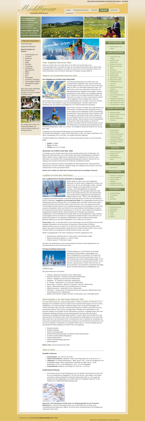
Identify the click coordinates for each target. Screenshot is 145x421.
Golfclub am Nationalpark (114, 154)
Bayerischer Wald (45, 418)
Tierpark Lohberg (115, 72)
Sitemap (116, 420)
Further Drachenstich (117, 134)
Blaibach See (114, 116)
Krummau (113, 70)
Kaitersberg (113, 209)
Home (68, 10)
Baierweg (113, 211)
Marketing (37, 418)
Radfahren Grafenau (116, 185)
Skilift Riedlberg (115, 193)
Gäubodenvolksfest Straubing (116, 142)
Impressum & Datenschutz (98, 420)
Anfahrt (114, 10)
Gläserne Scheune (116, 64)
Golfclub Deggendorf (116, 152)
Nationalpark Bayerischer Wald (115, 76)
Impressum (113, 167)
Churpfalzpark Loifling (117, 104)
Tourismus (32, 418)
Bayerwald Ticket (115, 79)
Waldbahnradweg (115, 183)
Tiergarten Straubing (116, 98)
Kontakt (70, 13)
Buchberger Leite (115, 207)
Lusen (112, 215)
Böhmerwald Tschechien (114, 92)
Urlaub (56, 418)
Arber (112, 197)
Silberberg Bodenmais (117, 100)
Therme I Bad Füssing (117, 114)
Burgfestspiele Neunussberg (114, 131)
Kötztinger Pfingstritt (116, 140)
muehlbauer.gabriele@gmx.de (31, 35)
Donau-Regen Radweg (114, 180)
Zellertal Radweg (115, 177)
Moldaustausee (115, 112)
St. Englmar (114, 195)
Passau (112, 85)
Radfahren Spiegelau (117, 175)
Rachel (112, 217)
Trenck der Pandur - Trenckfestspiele (116, 137)
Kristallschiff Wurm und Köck (116, 82)
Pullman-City (114, 74)
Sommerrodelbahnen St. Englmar (117, 96)
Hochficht (113, 199)
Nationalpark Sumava (117, 102)
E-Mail (110, 420)
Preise (94, 10)
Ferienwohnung (81, 10)
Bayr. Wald (52, 405)
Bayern (52, 418)
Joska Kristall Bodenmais (114, 61)
